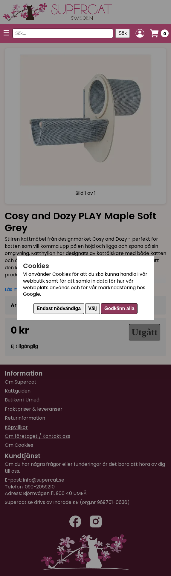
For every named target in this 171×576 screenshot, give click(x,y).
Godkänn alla (119, 308)
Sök (122, 33)
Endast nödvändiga (59, 308)
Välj (92, 308)
